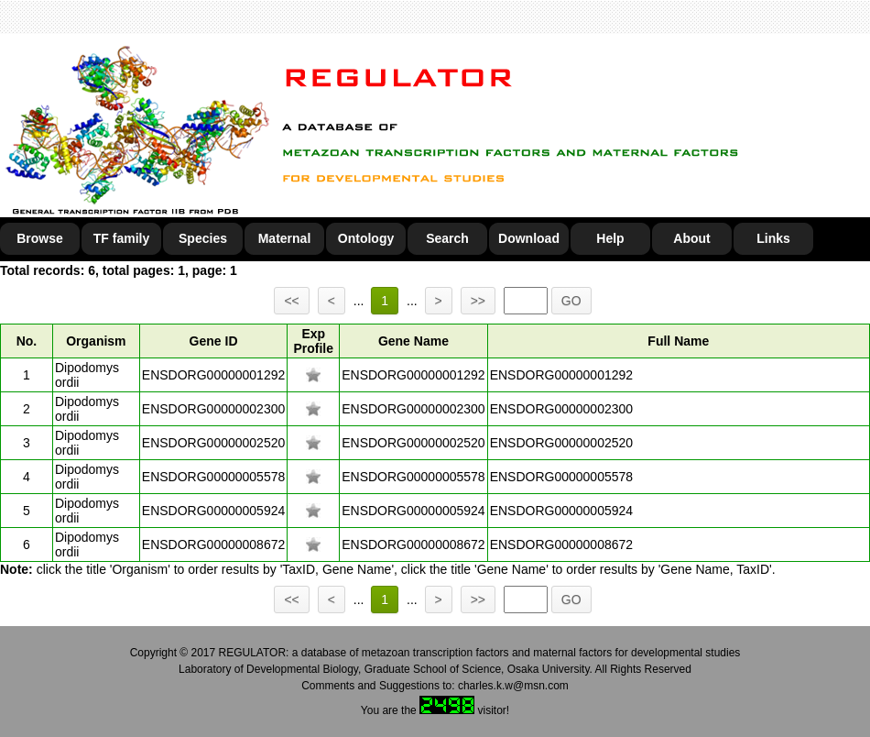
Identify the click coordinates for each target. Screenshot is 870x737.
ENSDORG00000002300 (213, 409)
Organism (95, 341)
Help (610, 238)
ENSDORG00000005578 (213, 476)
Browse (39, 238)
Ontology (366, 238)
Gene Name (413, 341)
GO (571, 300)
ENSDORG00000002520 (213, 442)
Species (203, 238)
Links (773, 238)
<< (291, 300)
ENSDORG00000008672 (213, 544)
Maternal (284, 238)
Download (529, 238)
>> (478, 300)
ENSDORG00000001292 (213, 375)
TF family (121, 238)
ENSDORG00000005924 (213, 510)
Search (447, 238)
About (691, 238)
